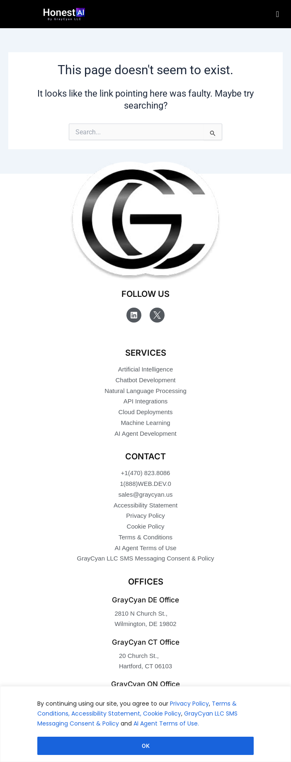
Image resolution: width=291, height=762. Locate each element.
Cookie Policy (162, 713)
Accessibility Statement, (106, 713)
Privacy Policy (189, 703)
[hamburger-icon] (277, 14)
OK (146, 746)
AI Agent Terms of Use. (166, 723)
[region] (145, 724)
